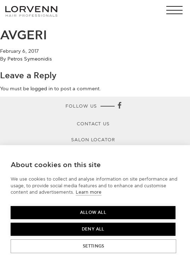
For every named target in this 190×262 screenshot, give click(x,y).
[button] (176, 10)
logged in (41, 89)
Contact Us (93, 124)
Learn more (89, 192)
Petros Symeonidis (29, 59)
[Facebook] (120, 106)
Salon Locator (93, 140)
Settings (93, 246)
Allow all (93, 212)
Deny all (93, 229)
